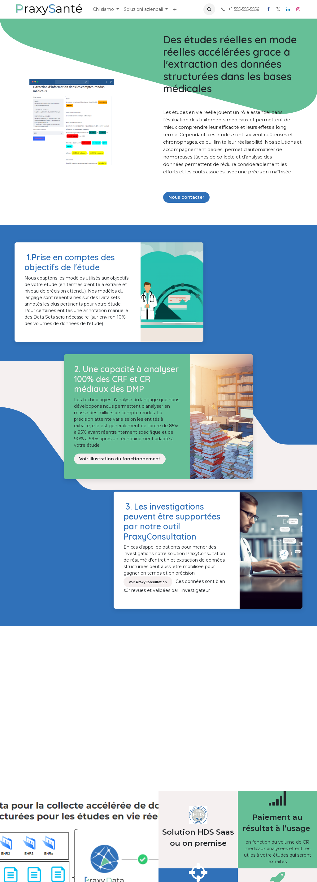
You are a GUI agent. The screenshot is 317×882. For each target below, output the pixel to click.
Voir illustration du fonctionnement (119, 459)
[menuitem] (105, 9)
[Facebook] (268, 9)
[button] (209, 9)
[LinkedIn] (288, 9)
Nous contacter (186, 197)
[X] (278, 9)
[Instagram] (298, 9)
